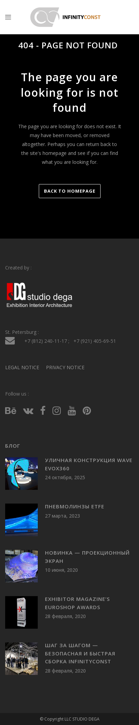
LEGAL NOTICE (22, 367)
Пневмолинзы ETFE (74, 506)
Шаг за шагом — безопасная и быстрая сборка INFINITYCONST (80, 653)
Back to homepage (69, 191)
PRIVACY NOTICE (65, 367)
